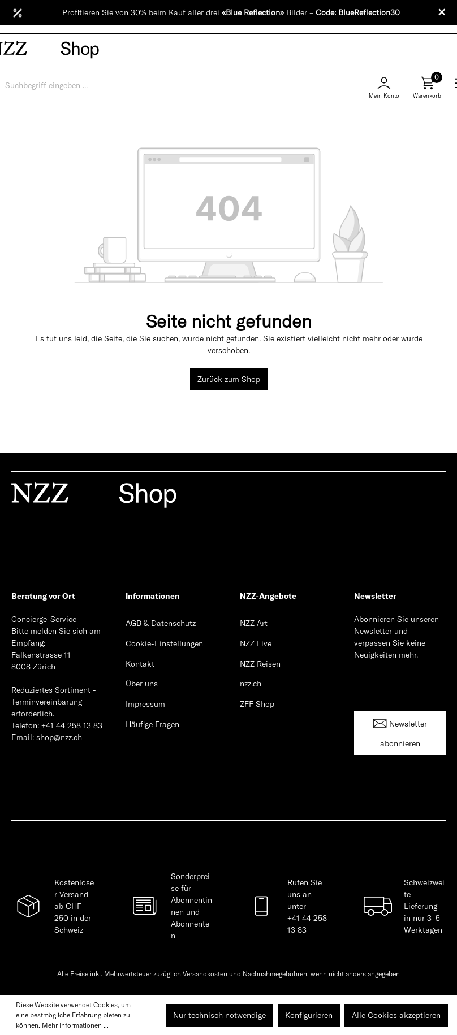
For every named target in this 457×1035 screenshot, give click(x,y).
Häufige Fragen (152, 724)
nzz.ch (250, 684)
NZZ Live (255, 643)
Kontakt (140, 664)
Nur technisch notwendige (219, 1015)
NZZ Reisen (260, 664)
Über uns (142, 684)
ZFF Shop (257, 704)
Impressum (145, 704)
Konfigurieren (309, 1015)
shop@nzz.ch (59, 737)
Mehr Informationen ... (75, 1025)
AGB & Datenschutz (161, 623)
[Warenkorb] (427, 92)
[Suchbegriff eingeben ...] (61, 86)
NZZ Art (254, 623)
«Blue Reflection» (253, 12)
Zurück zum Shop (228, 379)
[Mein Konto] (384, 86)
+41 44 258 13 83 (71, 725)
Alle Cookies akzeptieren (396, 1015)
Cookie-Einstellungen (164, 643)
